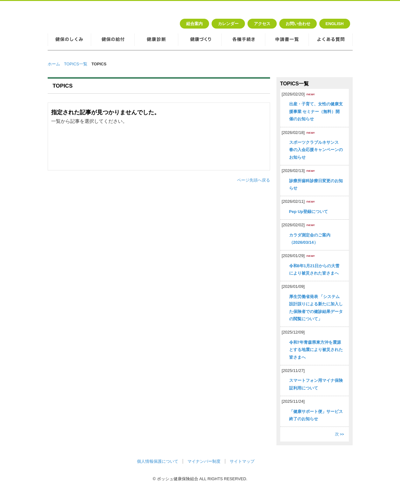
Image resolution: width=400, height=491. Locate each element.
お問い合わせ (298, 23)
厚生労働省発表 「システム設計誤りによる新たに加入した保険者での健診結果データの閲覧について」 (316, 307)
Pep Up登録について (308, 211)
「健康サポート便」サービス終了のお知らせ (316, 415)
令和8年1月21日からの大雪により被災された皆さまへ (314, 269)
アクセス (262, 23)
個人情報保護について (157, 461)
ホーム (54, 64)
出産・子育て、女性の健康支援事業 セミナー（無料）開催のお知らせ (316, 111)
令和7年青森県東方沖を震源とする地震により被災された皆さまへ (316, 350)
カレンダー (228, 23)
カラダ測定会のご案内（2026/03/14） (309, 239)
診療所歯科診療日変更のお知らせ (316, 184)
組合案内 (194, 23)
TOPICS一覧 (75, 64)
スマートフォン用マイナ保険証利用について (316, 384)
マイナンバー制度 (203, 461)
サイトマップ (242, 461)
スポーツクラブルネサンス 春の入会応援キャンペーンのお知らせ (316, 150)
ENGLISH (335, 23)
